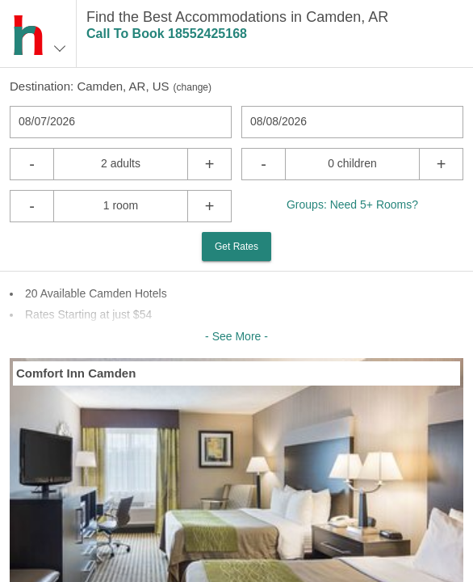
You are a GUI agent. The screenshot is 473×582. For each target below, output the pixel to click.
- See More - (236, 336)
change (192, 87)
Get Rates (236, 246)
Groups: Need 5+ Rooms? (352, 204)
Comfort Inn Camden (76, 373)
